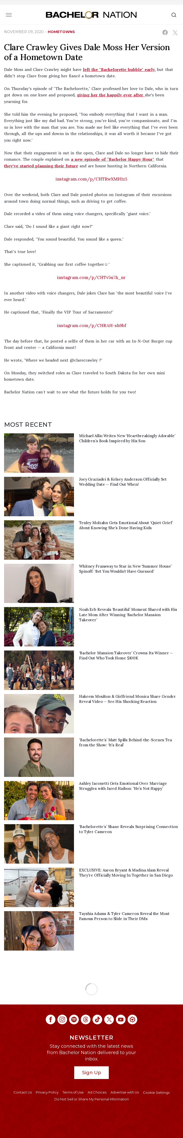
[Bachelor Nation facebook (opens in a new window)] (50, 1019)
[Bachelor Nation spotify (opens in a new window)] (74, 1019)
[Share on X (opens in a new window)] (175, 32)
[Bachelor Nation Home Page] (91, 14)
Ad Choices (97, 1092)
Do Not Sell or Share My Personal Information (91, 1099)
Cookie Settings (156, 1092)
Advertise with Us (125, 1092)
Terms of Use (73, 1092)
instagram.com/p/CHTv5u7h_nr (91, 277)
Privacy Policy (47, 1092)
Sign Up (91, 1072)
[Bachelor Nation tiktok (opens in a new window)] (97, 1019)
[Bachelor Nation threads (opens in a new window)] (86, 1019)
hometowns (61, 31)
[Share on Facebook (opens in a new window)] (165, 32)
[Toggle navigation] (8, 15)
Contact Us (22, 1092)
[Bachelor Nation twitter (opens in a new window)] (109, 1019)
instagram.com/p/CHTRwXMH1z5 (91, 179)
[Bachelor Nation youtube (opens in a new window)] (121, 1019)
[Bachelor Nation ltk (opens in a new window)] (132, 1019)
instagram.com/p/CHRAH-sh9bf (91, 325)
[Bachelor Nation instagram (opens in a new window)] (62, 1019)
